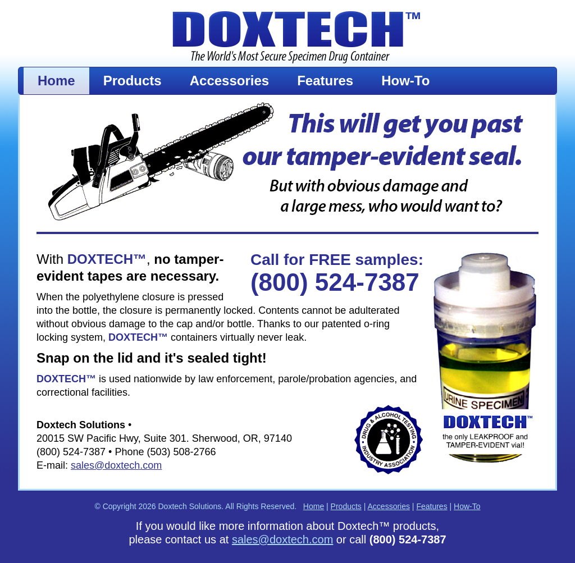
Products (132, 80)
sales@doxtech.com (116, 465)
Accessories (229, 80)
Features (325, 80)
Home (56, 80)
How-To (405, 80)
